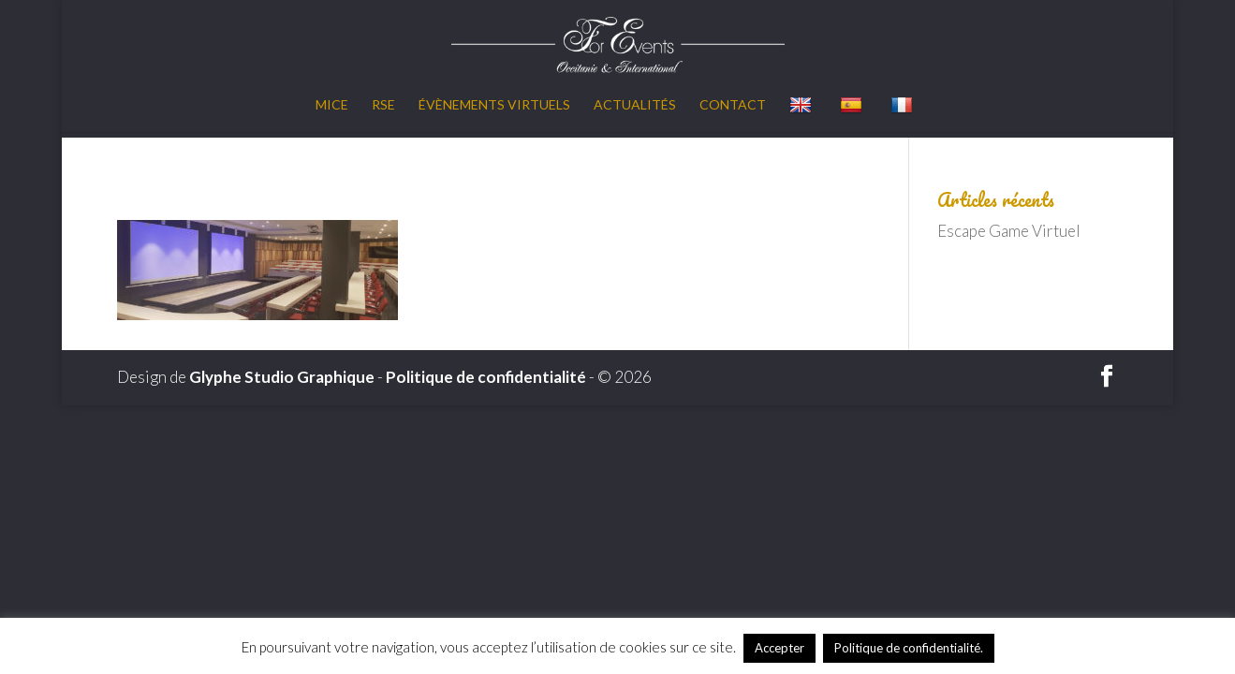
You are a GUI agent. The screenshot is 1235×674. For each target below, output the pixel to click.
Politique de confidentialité (486, 377)
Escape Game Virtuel (1009, 231)
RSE (383, 105)
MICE (332, 105)
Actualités (635, 105)
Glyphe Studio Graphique (282, 377)
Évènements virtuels (494, 105)
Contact (732, 105)
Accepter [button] (779, 647)
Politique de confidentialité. (908, 647)
